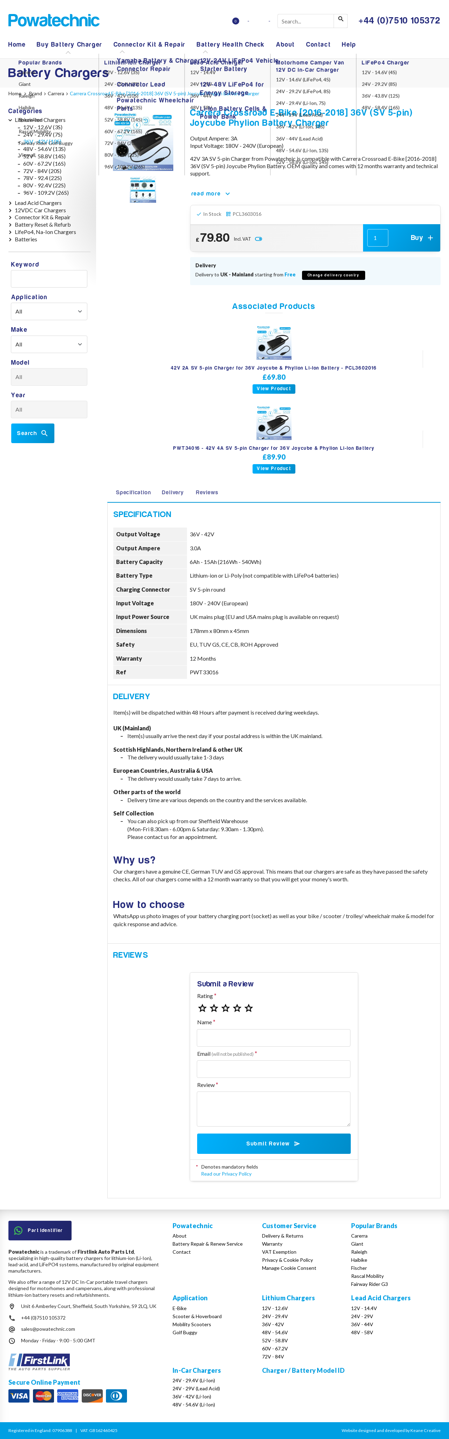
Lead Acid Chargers (38, 202)
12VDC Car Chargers (40, 210)
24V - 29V (362, 1316)
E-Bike (180, 1308)
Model (20, 362)
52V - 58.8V (275, 1340)
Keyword (25, 264)
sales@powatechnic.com (48, 1329)
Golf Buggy (185, 1332)
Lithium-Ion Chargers (40, 119)
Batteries (26, 239)
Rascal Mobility (367, 1276)
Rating (205, 995)
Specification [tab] (133, 492)
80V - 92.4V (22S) (44, 185)
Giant (357, 1244)
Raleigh (359, 1252)
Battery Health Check (231, 44)
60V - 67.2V (275, 1348)
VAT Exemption (279, 1252)
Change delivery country (334, 275)
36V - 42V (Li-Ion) (192, 1396)
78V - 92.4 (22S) (42, 177)
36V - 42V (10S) (42, 141)
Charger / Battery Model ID (303, 1370)
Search (33, 433)
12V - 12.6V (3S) (42, 127)
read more (212, 194)
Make (19, 329)
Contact (318, 44)
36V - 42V (273, 1324)
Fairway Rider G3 (369, 1284)
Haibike (359, 1260)
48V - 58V (362, 1332)
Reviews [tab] (207, 492)
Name (204, 1022)
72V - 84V (273, 1356)
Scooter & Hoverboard (197, 1316)
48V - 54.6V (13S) (44, 148)
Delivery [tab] (172, 492)
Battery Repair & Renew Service (208, 1244)
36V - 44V (362, 1324)
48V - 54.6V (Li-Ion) (194, 1404)
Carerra (359, 1236)
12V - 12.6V (275, 1308)
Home (17, 44)
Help (349, 44)
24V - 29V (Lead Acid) (196, 1388)
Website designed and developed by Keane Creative (391, 1430)
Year (18, 395)
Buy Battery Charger (69, 44)
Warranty (272, 1244)
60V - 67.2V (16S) (44, 163)
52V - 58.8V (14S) (44, 156)
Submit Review (273, 1144)
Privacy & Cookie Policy (287, 1260)
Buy (423, 238)
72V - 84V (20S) (42, 170)
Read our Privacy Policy (226, 1174)
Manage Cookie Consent (289, 1268)
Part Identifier (38, 1230)
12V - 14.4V (364, 1308)
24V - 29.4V (275, 1316)
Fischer (359, 1268)
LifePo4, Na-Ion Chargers (45, 231)
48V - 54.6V (275, 1332)
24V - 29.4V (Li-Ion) (194, 1380)
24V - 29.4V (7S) (42, 134)
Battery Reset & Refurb (43, 224)
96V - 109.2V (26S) (46, 192)
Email (225, 1053)
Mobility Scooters (192, 1324)
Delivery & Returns (282, 1236)
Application (29, 297)
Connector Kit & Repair (150, 44)
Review (206, 1084)
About (285, 44)
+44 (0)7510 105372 (43, 1318)
